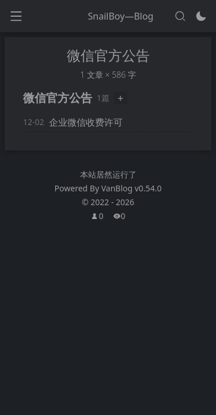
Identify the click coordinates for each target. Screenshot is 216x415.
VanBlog (131, 188)
